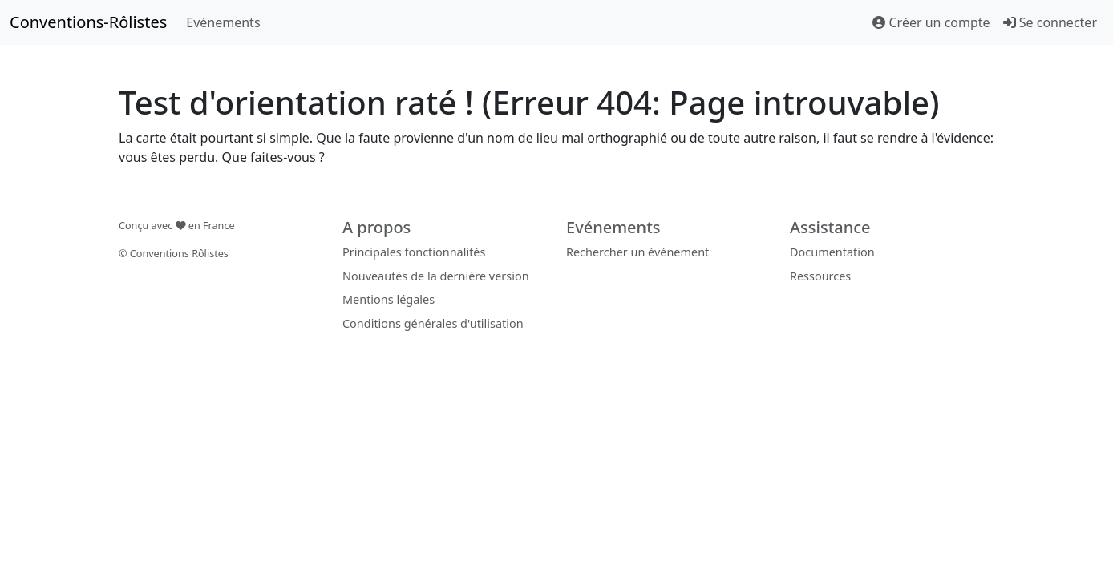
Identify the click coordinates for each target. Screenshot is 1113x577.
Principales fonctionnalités (413, 252)
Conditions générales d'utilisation (433, 323)
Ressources (820, 276)
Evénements (223, 22)
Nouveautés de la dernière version (435, 276)
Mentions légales (388, 299)
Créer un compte (931, 22)
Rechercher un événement (637, 252)
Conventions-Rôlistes (88, 22)
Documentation (832, 252)
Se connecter (1050, 22)
